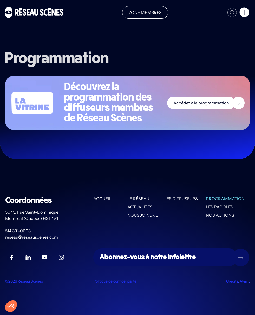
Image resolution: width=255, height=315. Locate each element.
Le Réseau (138, 198)
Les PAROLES (219, 207)
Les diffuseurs (181, 198)
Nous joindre (142, 215)
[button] (244, 13)
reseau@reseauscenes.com (32, 237)
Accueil (102, 198)
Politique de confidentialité (114, 281)
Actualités (139, 207)
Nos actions (220, 215)
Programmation (225, 198)
